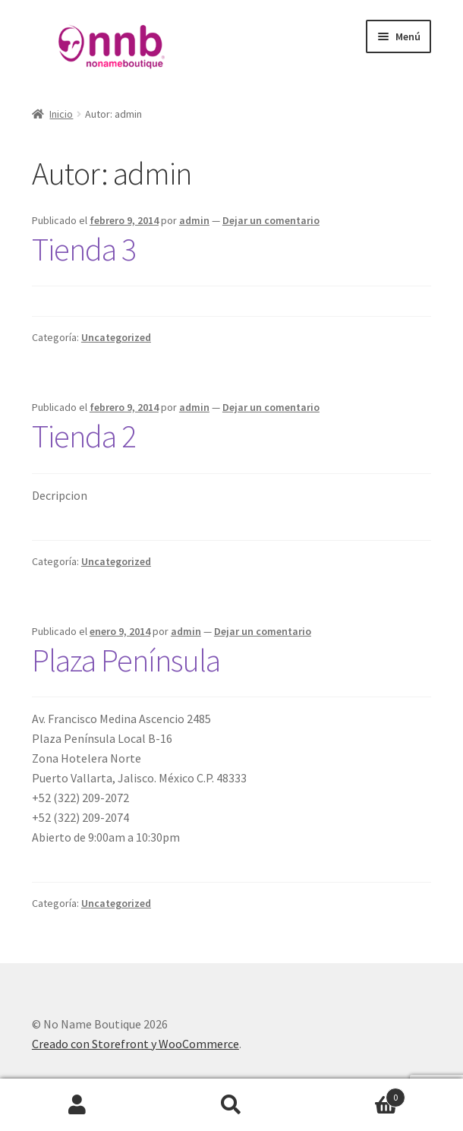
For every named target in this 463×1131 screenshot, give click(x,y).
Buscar (231, 1105)
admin (194, 220)
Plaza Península (126, 660)
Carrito (357, 1094)
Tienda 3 (84, 249)
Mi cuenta (77, 1105)
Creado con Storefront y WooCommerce (135, 1043)
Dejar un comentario (271, 220)
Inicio (61, 114)
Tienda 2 (84, 436)
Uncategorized (116, 337)
